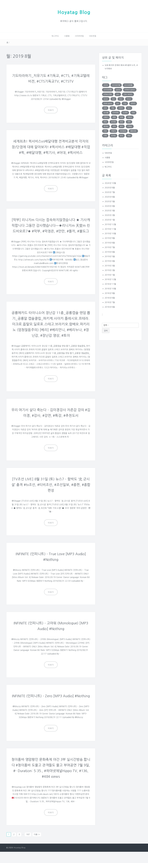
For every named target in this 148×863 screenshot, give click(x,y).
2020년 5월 (110, 201)
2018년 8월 (110, 298)
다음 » (37, 846)
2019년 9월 (110, 238)
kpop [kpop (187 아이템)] (106, 99)
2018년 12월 (110, 279)
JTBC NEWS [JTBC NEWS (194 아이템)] (128, 94)
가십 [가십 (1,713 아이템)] (124, 103)
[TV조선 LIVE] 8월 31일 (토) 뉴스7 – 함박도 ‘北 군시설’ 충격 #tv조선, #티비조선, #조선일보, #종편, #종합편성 (51, 490)
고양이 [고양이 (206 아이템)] (121, 108)
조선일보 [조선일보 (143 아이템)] (123, 131)
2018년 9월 (110, 293)
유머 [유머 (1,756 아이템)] (114, 126)
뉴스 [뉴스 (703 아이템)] (129, 108)
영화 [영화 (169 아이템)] (129, 122)
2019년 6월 (110, 252)
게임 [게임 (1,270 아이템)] (112, 108)
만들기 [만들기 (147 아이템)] (106, 117)
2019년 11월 (110, 229)
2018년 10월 (110, 288)
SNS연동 (92, 36)
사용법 (66, 36)
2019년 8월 (110, 243)
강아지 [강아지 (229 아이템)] (133, 103)
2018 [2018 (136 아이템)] (106, 85)
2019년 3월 (110, 265)
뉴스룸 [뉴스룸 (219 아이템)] (106, 112)
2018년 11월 (110, 284)
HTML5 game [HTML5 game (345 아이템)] (130, 89)
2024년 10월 (110, 183)
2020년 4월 (110, 206)
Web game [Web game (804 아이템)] (108, 103)
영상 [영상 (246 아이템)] (121, 122)
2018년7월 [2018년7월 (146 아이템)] (116, 85)
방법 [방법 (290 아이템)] (114, 117)
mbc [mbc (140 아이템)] (120, 99)
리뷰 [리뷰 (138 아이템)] (133, 112)
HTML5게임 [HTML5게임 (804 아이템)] (108, 94)
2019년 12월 (110, 224)
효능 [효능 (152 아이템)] (129, 135)
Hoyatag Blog (74, 12)
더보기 (51, 110)
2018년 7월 (110, 302)
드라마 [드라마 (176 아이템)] (125, 112)
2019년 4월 (110, 261)
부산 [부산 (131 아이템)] (105, 122)
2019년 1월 (110, 275)
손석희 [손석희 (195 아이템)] (113, 122)
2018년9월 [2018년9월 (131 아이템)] (108, 89)
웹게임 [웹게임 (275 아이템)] (106, 126)
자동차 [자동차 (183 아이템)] (113, 131)
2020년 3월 (110, 210)
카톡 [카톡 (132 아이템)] (105, 135)
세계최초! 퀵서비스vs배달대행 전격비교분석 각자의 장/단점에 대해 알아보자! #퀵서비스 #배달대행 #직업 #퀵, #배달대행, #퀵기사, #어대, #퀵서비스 (51, 146)
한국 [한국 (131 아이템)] (121, 135)
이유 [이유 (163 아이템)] (105, 131)
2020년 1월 (110, 220)
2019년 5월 (110, 256)
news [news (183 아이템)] (129, 99)
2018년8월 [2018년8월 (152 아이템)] (128, 85)
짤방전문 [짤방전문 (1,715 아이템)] (133, 131)
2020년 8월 (110, 188)
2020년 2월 (110, 215)
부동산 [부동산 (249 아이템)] (130, 117)
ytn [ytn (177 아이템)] (118, 103)
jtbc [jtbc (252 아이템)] (117, 94)
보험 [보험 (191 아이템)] (121, 117)
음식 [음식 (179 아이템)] (121, 126)
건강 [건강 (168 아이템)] (105, 108)
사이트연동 (79, 36)
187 (28, 846)
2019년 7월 (110, 247)
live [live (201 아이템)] (113, 99)
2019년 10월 (110, 233)
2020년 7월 (110, 192)
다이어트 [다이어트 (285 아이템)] (116, 112)
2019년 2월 (110, 270)
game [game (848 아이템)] (118, 89)
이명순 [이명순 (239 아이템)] (130, 126)
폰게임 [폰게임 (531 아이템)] (113, 135)
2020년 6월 (110, 197)
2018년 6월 (110, 307)
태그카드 (55, 36)
